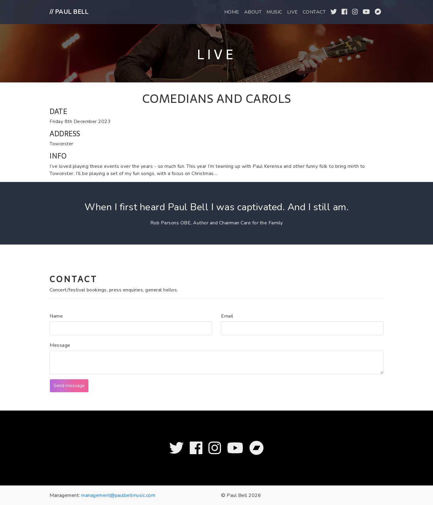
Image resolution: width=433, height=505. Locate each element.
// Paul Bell (69, 12)
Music (274, 12)
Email (227, 316)
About (253, 12)
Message (60, 345)
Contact (314, 12)
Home (231, 12)
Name (56, 316)
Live (292, 12)
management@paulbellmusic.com (118, 495)
